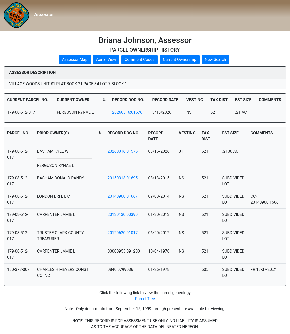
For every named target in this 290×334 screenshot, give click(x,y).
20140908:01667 (122, 196)
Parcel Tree (145, 298)
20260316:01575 (122, 151)
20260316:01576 (127, 112)
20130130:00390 (122, 214)
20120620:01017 (122, 232)
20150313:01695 (122, 178)
